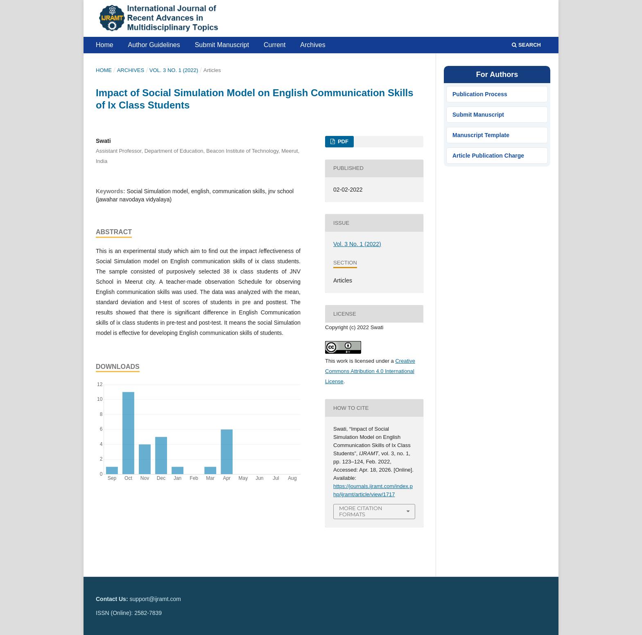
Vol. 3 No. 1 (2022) (173, 70)
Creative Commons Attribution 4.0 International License (370, 371)
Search (526, 45)
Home (104, 44)
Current (274, 44)
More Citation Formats (360, 511)
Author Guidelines (154, 44)
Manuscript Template (480, 135)
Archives (312, 44)
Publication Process (479, 94)
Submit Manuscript (222, 44)
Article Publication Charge (488, 155)
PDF (342, 141)
